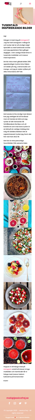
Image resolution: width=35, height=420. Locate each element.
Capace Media (23, 417)
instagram (25, 40)
